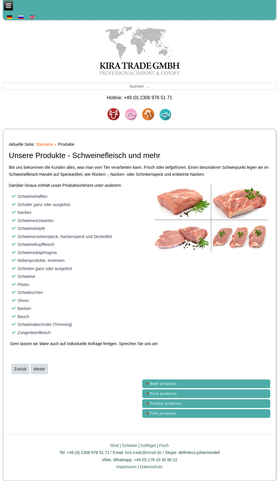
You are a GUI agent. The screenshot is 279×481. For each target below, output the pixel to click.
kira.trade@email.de (143, 452)
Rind (115, 445)
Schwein (129, 445)
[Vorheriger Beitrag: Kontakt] (20, 369)
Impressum (127, 466)
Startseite (44, 144)
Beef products (163, 383)
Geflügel (148, 445)
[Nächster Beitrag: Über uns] (39, 369)
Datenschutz (151, 466)
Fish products (163, 413)
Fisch (164, 445)
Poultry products (166, 403)
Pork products (163, 393)
